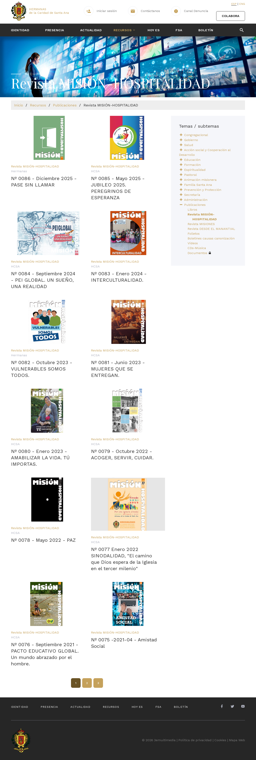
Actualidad (91, 30)
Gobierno (191, 140)
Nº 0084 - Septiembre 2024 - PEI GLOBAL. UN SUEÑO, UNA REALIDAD (43, 280)
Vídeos (193, 243)
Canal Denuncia (196, 11)
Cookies (220, 740)
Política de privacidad (195, 740)
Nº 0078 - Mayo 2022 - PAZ (43, 540)
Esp (234, 3)
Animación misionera (200, 180)
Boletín (205, 30)
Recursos (123, 30)
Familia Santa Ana (198, 185)
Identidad (20, 30)
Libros (192, 209)
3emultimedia (165, 740)
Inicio (18, 105)
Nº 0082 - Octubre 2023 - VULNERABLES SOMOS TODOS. (41, 369)
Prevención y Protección (202, 190)
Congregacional (196, 135)
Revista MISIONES (201, 224)
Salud (188, 145)
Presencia (54, 30)
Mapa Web (237, 740)
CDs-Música (197, 248)
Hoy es (154, 30)
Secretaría (192, 195)
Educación (192, 160)
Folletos (194, 233)
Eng (242, 3)
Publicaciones (65, 105)
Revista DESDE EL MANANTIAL (211, 229)
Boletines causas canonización (211, 238)
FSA (179, 30)
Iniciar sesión (107, 11)
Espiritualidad (195, 170)
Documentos (199, 253)
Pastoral (190, 175)
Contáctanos (150, 11)
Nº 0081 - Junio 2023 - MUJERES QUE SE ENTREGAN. (118, 369)
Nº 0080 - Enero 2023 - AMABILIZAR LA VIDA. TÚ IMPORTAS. (40, 458)
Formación (192, 165)
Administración (195, 200)
